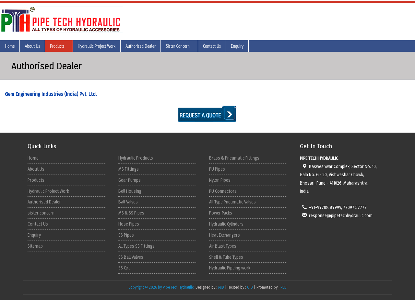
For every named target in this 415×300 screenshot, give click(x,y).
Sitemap (35, 246)
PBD (283, 287)
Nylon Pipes (220, 180)
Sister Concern (178, 46)
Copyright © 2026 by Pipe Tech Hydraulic (161, 287)
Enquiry (237, 46)
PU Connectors (223, 191)
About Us (32, 46)
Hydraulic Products (135, 158)
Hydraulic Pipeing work (229, 268)
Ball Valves (128, 202)
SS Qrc (124, 268)
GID (250, 287)
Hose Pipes (128, 224)
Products (57, 46)
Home (10, 46)
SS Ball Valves (130, 257)
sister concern (41, 213)
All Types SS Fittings (136, 246)
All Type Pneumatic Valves (232, 202)
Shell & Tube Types (226, 257)
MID (220, 287)
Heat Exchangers (224, 235)
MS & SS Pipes (131, 213)
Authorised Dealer (140, 46)
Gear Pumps (129, 180)
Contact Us (212, 46)
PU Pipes (217, 169)
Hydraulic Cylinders (226, 224)
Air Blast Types (222, 246)
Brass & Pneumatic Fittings (234, 158)
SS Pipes (126, 235)
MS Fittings (128, 169)
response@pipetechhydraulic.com (336, 215)
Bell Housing (129, 191)
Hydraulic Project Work (96, 46)
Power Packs (220, 213)
